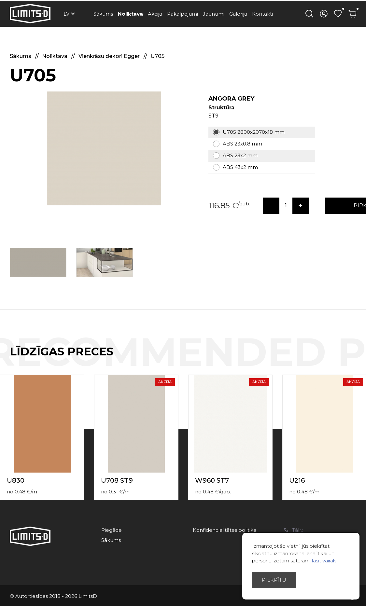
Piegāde (111, 530)
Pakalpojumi (182, 14)
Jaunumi (213, 14)
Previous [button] (349, 358)
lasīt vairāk (324, 561)
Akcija (155, 14)
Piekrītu (274, 580)
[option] (104, 148)
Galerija (238, 14)
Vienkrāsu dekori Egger (109, 56)
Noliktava (130, 14)
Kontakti (262, 14)
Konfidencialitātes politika (224, 530)
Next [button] (362, 358)
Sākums (103, 14)
